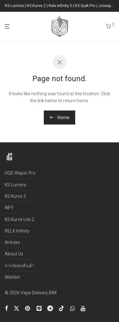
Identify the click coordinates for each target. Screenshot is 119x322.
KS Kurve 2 (15, 196)
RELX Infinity (17, 230)
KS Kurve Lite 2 (19, 219)
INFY (9, 207)
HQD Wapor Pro (20, 172)
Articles (12, 242)
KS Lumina (15, 184)
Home (59, 117)
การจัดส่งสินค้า (19, 265)
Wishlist (12, 277)
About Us (14, 253)
